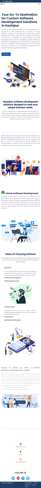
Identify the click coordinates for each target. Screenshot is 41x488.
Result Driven (7, 267)
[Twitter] (13, 478)
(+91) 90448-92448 (20, 462)
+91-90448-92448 (7, 1)
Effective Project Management (12, 277)
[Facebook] (28, 478)
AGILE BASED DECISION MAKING (12, 320)
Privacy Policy (28, 483)
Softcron (10, 483)
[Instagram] (18, 478)
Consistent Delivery (9, 307)
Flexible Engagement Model (11, 281)
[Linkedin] (22, 478)
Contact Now (20, 402)
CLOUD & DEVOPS (9, 317)
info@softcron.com (21, 446)
